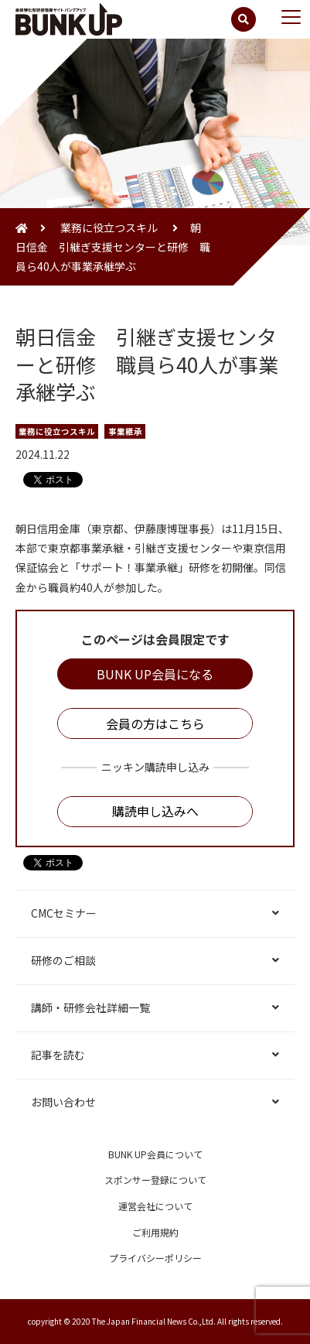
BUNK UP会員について (155, 1154)
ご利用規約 (155, 1232)
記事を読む (58, 1054)
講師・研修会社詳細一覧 (90, 1007)
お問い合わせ (63, 1102)
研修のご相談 (63, 960)
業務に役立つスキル (109, 227)
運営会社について (155, 1205)
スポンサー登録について (155, 1179)
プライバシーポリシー (155, 1257)
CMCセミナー (64, 913)
